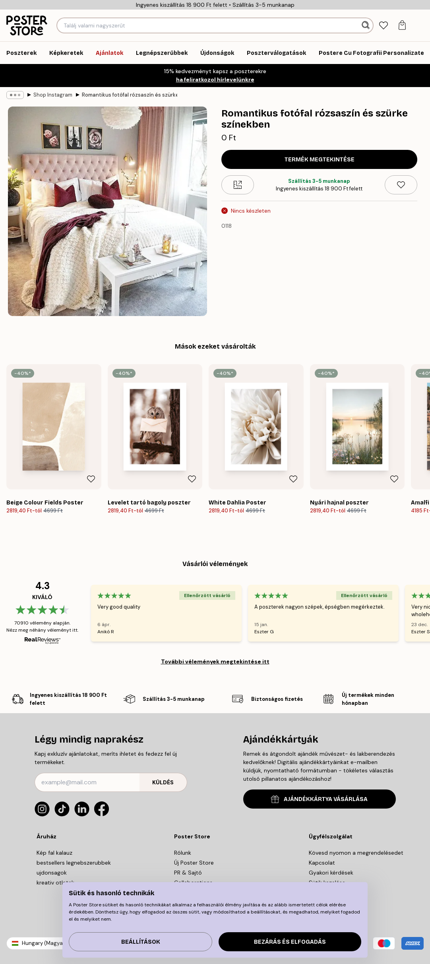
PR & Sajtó (188, 872)
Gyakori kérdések (331, 872)
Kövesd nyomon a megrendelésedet (356, 852)
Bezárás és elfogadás (290, 942)
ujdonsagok (52, 872)
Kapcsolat (322, 862)
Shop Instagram (52, 94)
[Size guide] (237, 184)
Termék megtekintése (319, 159)
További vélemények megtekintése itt (215, 661)
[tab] (383, 25)
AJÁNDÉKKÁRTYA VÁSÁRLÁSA (319, 799)
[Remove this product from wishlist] (401, 184)
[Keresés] (366, 25)
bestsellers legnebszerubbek (74, 862)
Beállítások (140, 942)
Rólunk (182, 852)
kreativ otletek (55, 882)
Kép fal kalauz (54, 852)
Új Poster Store (194, 862)
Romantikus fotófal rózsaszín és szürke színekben (129, 94)
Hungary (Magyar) (44, 943)
